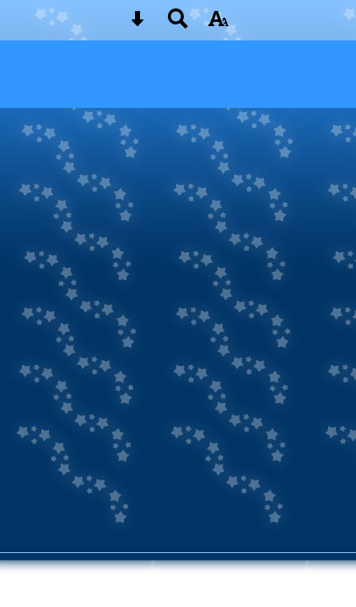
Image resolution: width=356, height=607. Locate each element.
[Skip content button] (137, 24)
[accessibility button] (218, 24)
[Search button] (178, 24)
